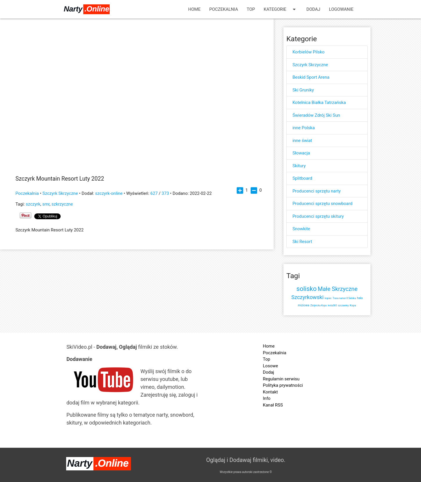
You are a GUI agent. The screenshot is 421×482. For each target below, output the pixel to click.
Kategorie (281, 9)
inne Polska (303, 127)
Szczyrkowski (307, 297)
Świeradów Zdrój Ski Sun (316, 115)
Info (266, 398)
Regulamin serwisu (281, 379)
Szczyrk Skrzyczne (60, 193)
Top (251, 9)
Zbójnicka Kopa (318, 305)
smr (46, 204)
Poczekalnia (223, 9)
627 (154, 193)
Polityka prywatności (283, 385)
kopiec (328, 298)
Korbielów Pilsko (308, 52)
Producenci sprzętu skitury (318, 216)
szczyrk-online (109, 193)
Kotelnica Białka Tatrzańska (319, 102)
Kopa (353, 305)
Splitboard (302, 178)
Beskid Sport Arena (311, 77)
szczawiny (343, 305)
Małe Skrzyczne (337, 289)
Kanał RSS (273, 405)
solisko (307, 288)
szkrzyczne (62, 204)
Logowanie (341, 9)
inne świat (302, 140)
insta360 (332, 305)
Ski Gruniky (303, 90)
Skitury (299, 165)
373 (165, 193)
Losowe (270, 365)
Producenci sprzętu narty (316, 191)
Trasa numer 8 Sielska (344, 298)
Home (194, 9)
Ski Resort (302, 241)
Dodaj (313, 9)
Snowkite (301, 228)
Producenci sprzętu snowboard (322, 203)
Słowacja (301, 153)
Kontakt (270, 392)
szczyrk (33, 204)
